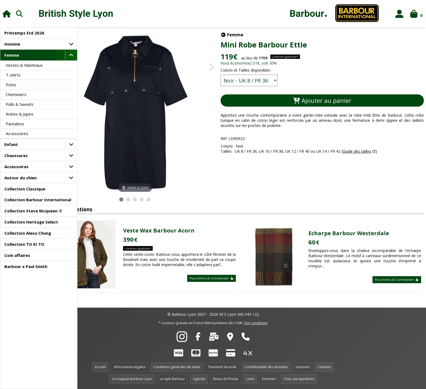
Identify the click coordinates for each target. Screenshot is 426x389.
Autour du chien (20, 177)
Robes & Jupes (19, 114)
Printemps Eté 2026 (24, 33)
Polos (11, 84)
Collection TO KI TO (24, 244)
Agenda (199, 379)
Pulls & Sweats (19, 104)
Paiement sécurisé (222, 367)
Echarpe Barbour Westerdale (357, 233)
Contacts (324, 367)
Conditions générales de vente (176, 367)
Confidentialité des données (266, 367)
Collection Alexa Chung (27, 233)
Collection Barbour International (37, 199)
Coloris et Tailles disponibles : (274, 70)
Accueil (100, 367)
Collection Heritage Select (31, 222)
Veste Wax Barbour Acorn (182, 227)
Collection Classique (24, 189)
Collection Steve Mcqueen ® (33, 210)
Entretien (269, 379)
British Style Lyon (76, 13)
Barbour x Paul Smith (25, 266)
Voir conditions (255, 323)
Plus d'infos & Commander (225, 281)
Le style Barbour (172, 379)
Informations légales (129, 367)
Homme (12, 44)
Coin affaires (17, 255)
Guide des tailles (385, 151)
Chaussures (16, 155)
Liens (250, 379)
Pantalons (15, 123)
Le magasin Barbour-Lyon (132, 379)
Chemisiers (16, 94)
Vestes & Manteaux (24, 65)
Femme (11, 55)
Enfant (11, 144)
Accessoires (17, 133)
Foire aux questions (299, 379)
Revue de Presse (225, 379)
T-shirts (13, 75)
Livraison (303, 367)
